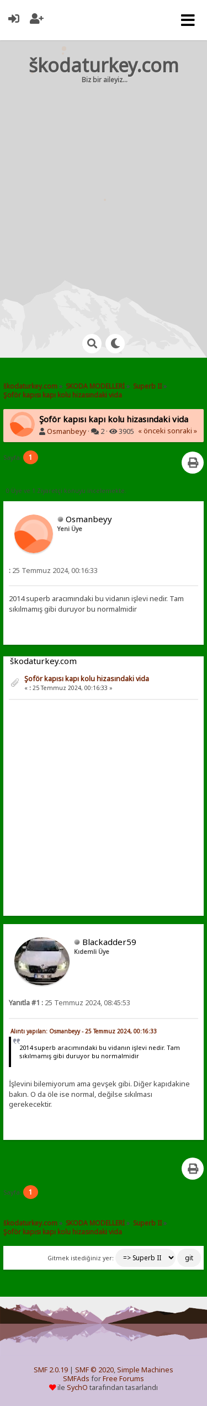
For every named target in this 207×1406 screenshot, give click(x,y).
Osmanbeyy (66, 431)
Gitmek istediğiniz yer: (80, 1258)
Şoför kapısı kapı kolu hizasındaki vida (86, 678)
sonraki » (182, 431)
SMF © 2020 (94, 1370)
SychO (77, 1387)
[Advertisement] (103, 198)
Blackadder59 (109, 941)
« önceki (152, 431)
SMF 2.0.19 (51, 1370)
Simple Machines (145, 1370)
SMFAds (76, 1378)
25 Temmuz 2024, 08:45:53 (69, 1002)
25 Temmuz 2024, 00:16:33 (53, 570)
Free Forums (123, 1378)
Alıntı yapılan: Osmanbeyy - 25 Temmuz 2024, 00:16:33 (83, 1031)
